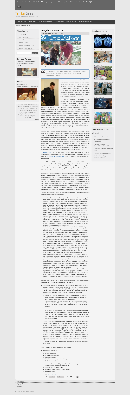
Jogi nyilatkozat (21, 384)
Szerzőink (21, 40)
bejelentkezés (60, 376)
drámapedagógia (32, 104)
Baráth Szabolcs (52, 375)
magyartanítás (33, 108)
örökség (28, 118)
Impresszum (20, 381)
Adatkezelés (59, 21)
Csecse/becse (71, 21)
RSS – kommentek (24, 37)
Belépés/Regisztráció (86, 21)
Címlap (18, 25)
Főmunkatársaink (45, 21)
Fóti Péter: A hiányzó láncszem (102, 153)
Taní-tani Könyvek (23, 42)
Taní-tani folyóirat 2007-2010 (26, 45)
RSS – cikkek (22, 34)
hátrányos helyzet (23, 106)
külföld (27, 108)
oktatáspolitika (32, 112)
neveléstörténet (23, 112)
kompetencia (21, 108)
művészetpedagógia (25, 110)
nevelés (35, 110)
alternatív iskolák (22, 104)
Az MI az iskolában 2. (99, 97)
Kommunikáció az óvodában (101, 50)
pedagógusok (22, 114)
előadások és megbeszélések (55, 156)
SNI (32, 114)
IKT (30, 106)
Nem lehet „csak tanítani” (100, 111)
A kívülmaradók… (98, 65)
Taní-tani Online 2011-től (25, 48)
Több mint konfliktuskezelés (101, 34)
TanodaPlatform (46, 152)
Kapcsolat (33, 21)
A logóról (19, 386)
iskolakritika (35, 106)
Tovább (37, 119)
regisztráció (52, 376)
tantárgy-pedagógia (30, 116)
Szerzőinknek (21, 21)
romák (28, 114)
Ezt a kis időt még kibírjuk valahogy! (103, 82)
